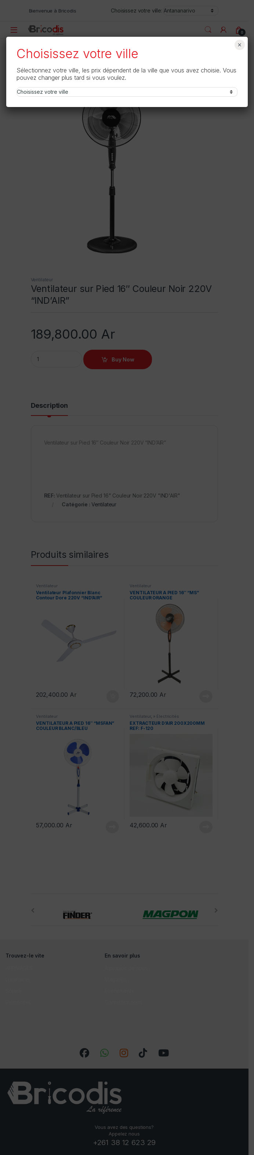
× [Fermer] (239, 45)
